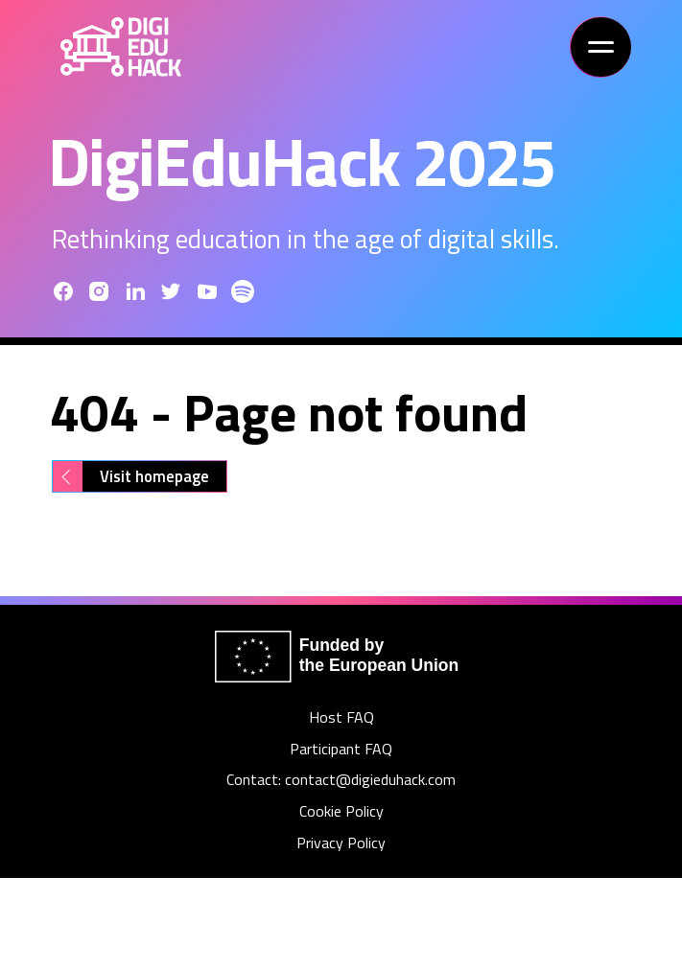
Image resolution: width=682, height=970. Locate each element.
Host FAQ (341, 717)
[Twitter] (170, 291)
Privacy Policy (341, 843)
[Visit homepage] (140, 476)
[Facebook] (63, 291)
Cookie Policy (341, 811)
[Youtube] (207, 291)
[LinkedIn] (135, 291)
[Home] (121, 47)
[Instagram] (98, 291)
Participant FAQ (341, 749)
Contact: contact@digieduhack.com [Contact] (341, 780)
